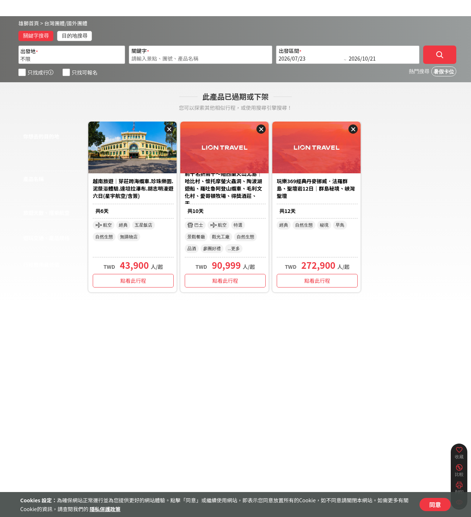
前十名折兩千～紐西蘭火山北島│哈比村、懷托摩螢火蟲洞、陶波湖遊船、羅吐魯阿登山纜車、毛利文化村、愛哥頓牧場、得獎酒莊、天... (223, 188)
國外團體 (77, 23)
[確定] (439, 55)
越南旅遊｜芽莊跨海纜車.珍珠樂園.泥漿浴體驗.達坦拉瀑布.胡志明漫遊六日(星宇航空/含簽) (133, 188)
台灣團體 (54, 23)
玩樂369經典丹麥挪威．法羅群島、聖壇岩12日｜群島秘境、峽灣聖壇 (316, 188)
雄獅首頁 (28, 23)
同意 (435, 504)
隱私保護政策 (104, 509)
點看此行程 (133, 280)
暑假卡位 (443, 72)
